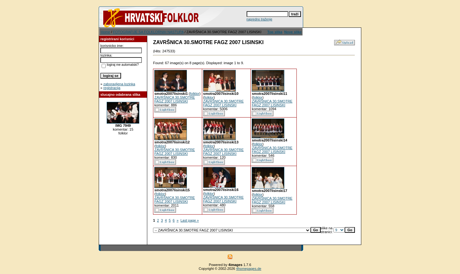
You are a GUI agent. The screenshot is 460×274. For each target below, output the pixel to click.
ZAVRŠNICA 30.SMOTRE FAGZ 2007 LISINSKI (174, 99)
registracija (111, 88)
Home (105, 32)
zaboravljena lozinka (119, 84)
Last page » (189, 220)
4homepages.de (248, 268)
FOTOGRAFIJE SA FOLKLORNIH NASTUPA (148, 32)
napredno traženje (259, 19)
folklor (194, 93)
